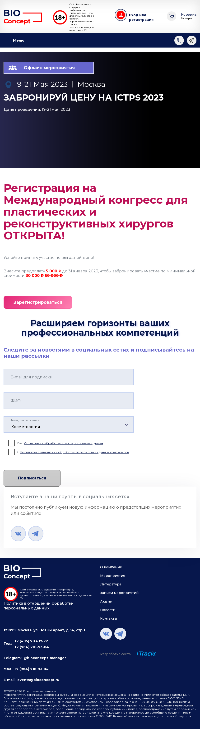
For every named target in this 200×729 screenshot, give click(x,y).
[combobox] (69, 424)
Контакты (108, 618)
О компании (111, 567)
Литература (110, 584)
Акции (106, 601)
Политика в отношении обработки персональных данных (39, 605)
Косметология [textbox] (25, 427)
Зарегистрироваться (38, 302)
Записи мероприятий (119, 593)
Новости (107, 610)
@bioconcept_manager (44, 658)
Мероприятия (112, 576)
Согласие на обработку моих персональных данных (63, 443)
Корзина (188, 16)
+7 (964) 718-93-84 (31, 647)
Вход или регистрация (141, 17)
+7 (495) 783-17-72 (31, 641)
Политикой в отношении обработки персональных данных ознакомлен (74, 452)
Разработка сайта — (117, 654)
